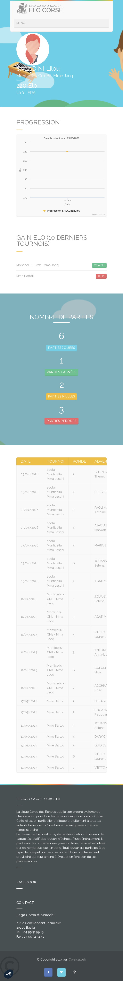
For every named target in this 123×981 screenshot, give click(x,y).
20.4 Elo (99, 265)
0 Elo (101, 276)
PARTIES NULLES (61, 396)
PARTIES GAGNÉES (61, 372)
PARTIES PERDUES (61, 421)
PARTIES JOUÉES (61, 348)
